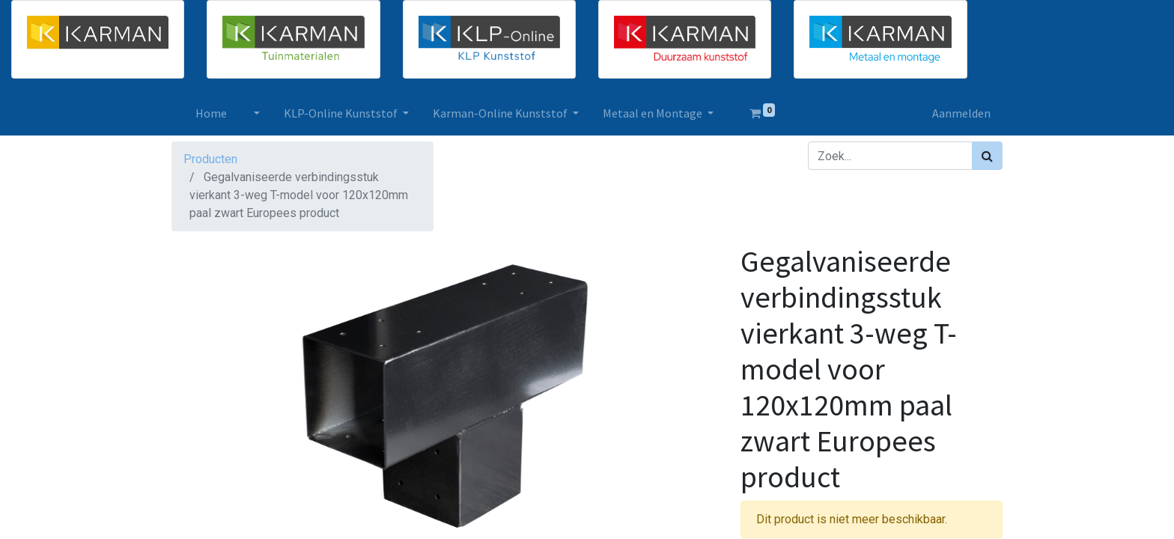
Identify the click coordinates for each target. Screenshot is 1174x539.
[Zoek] (987, 155)
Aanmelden (961, 113)
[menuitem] (211, 113)
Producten (210, 159)
